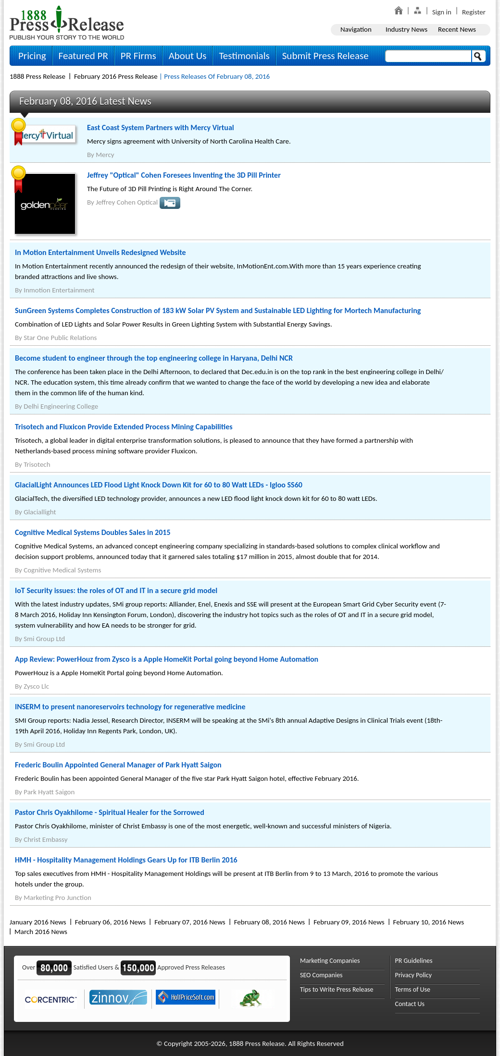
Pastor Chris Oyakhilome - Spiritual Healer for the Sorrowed (109, 812)
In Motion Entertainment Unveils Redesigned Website (100, 252)
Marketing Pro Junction (57, 897)
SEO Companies (321, 975)
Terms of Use (413, 989)
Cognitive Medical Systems (62, 570)
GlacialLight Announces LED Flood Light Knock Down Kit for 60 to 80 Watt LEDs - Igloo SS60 (158, 484)
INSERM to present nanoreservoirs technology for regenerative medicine (130, 706)
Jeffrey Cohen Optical (127, 202)
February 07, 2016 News (189, 922)
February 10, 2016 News (428, 922)
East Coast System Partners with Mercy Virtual (160, 127)
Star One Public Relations (60, 337)
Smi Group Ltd (44, 638)
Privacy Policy (413, 975)
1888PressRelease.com (67, 22)
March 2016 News (40, 931)
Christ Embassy (45, 839)
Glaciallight (40, 512)
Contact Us (410, 1004)
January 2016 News (38, 922)
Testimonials (244, 55)
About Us (188, 55)
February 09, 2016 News (348, 922)
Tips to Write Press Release (337, 989)
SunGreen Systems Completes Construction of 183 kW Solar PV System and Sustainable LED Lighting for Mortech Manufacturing (218, 310)
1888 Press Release (37, 76)
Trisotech (37, 464)
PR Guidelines (414, 961)
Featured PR (83, 55)
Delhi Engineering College (61, 406)
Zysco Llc (36, 686)
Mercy (105, 154)
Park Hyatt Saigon (49, 792)
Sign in (441, 12)
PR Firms (138, 55)
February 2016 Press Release (116, 76)
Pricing (32, 55)
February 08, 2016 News (269, 922)
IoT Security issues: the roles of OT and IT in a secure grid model (116, 590)
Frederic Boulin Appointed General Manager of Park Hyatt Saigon (118, 764)
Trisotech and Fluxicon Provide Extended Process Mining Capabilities (124, 426)
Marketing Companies (330, 961)
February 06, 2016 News (110, 922)
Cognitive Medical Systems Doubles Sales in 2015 (93, 532)
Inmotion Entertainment (59, 290)
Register (474, 12)
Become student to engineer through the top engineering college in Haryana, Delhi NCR (154, 358)
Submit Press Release (325, 55)
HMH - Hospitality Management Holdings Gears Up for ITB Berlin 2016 (126, 859)
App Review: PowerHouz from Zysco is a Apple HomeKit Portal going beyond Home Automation (166, 659)
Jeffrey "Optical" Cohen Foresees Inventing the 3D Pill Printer (184, 175)
